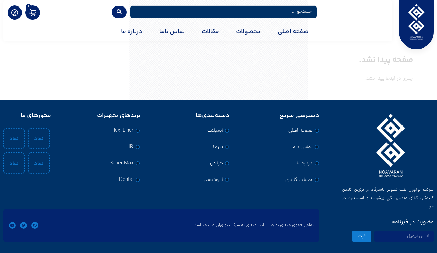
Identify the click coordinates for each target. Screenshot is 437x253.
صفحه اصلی (293, 32)
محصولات (248, 32)
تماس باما (172, 32)
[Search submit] (119, 12)
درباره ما (131, 32)
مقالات (210, 32)
